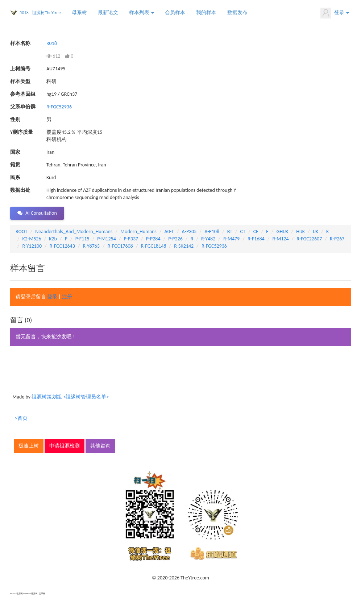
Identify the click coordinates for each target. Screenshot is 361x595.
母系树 (79, 12)
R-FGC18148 (153, 246)
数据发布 (237, 12)
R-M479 (231, 239)
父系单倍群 (23, 107)
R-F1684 (256, 239)
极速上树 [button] (28, 446)
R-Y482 (208, 239)
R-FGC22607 (309, 239)
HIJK (300, 231)
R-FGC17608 (120, 246)
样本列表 (141, 12)
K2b (53, 239)
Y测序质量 (21, 132)
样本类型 (20, 81)
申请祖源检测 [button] (64, 446)
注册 (67, 297)
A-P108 (211, 231)
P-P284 (153, 239)
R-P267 (337, 239)
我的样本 (206, 12)
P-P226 (175, 239)
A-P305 (189, 231)
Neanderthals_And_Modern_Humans (73, 231)
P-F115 (82, 239)
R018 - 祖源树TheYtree (40, 12)
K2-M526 (31, 239)
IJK (315, 231)
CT (242, 231)
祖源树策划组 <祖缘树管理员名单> (70, 397)
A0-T (169, 231)
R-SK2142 (184, 246)
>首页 (21, 418)
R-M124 (280, 239)
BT (229, 231)
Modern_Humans (138, 231)
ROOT (21, 231)
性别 (15, 119)
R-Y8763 (91, 246)
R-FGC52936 (59, 107)
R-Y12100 (32, 246)
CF (255, 231)
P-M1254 (106, 239)
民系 (15, 177)
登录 (334, 13)
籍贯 (15, 165)
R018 (51, 43)
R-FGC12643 (62, 246)
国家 (15, 152)
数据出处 (20, 190)
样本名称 (20, 43)
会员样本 (175, 12)
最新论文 (108, 12)
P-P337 (131, 239)
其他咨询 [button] (100, 446)
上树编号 (20, 69)
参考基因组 (23, 94)
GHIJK (283, 231)
